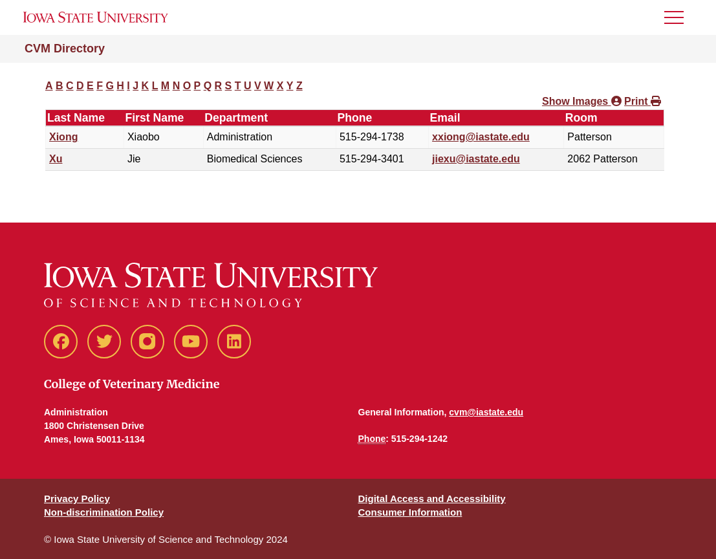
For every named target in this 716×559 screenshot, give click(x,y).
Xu (55, 158)
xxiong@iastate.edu (481, 136)
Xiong (63, 136)
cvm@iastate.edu (486, 412)
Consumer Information (410, 512)
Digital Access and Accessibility (432, 498)
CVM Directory (65, 48)
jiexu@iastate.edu (476, 158)
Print (642, 101)
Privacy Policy (77, 498)
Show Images (582, 101)
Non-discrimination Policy (104, 512)
